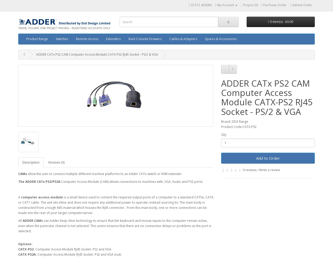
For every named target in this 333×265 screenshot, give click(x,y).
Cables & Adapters (183, 39)
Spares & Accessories (221, 39)
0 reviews (250, 170)
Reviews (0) (56, 162)
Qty (223, 134)
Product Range (37, 39)
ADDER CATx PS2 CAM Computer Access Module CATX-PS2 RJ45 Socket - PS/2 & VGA (97, 54)
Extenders (113, 39)
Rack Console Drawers (145, 39)
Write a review (269, 170)
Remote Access (87, 39)
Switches (62, 39)
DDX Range (240, 121)
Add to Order (268, 158)
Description (31, 162)
